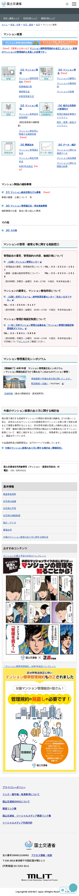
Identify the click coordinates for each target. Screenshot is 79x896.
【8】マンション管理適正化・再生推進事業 (26, 206)
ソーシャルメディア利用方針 (17, 822)
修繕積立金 (24, 91)
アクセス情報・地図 (41, 855)
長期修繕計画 (25, 86)
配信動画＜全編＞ (40, 383)
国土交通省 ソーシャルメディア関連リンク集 (26, 815)
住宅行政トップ (30, 18)
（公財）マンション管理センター (23, 262)
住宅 (38, 25)
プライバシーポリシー (14, 787)
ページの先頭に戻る (70, 890)
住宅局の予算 (9, 508)
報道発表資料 (9, 494)
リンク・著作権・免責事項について (21, 794)
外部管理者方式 (26, 96)
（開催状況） (34, 448)
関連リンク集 (9, 808)
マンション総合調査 (66, 158)
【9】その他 (11, 230)
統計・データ (9, 522)
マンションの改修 (65, 91)
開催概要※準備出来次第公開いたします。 (51, 378)
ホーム (5, 25)
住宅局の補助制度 (11, 515)
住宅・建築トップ (11, 18)
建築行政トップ (48, 18)
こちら (24, 341)
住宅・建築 (28, 25)
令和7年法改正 (26, 166)
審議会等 (7, 530)
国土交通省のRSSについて (16, 801)
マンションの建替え (66, 78)
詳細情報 (8, 393)
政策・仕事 (15, 25)
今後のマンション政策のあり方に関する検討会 (25, 537)
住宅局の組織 (9, 501)
